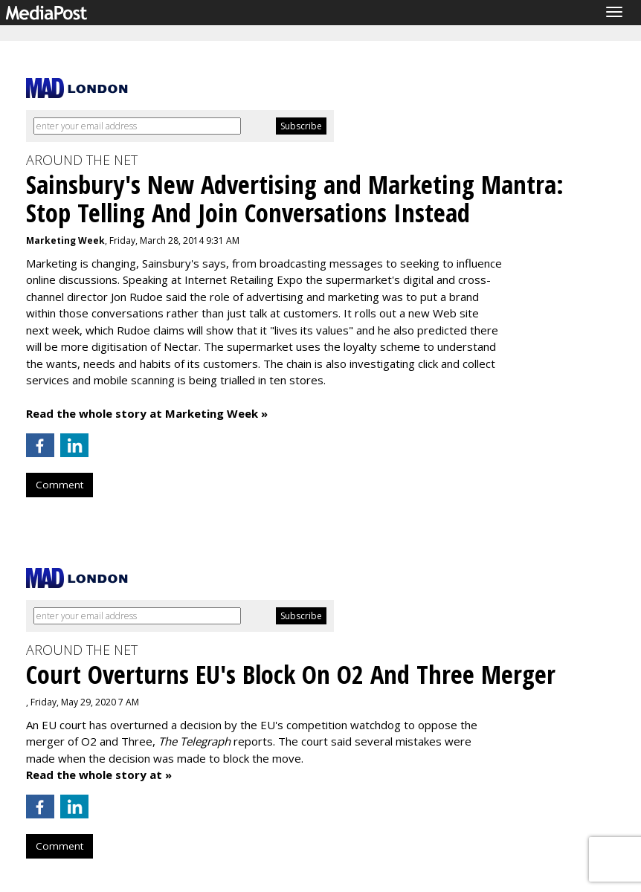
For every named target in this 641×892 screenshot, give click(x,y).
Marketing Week (65, 240)
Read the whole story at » (99, 774)
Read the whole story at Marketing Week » (147, 413)
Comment (59, 484)
